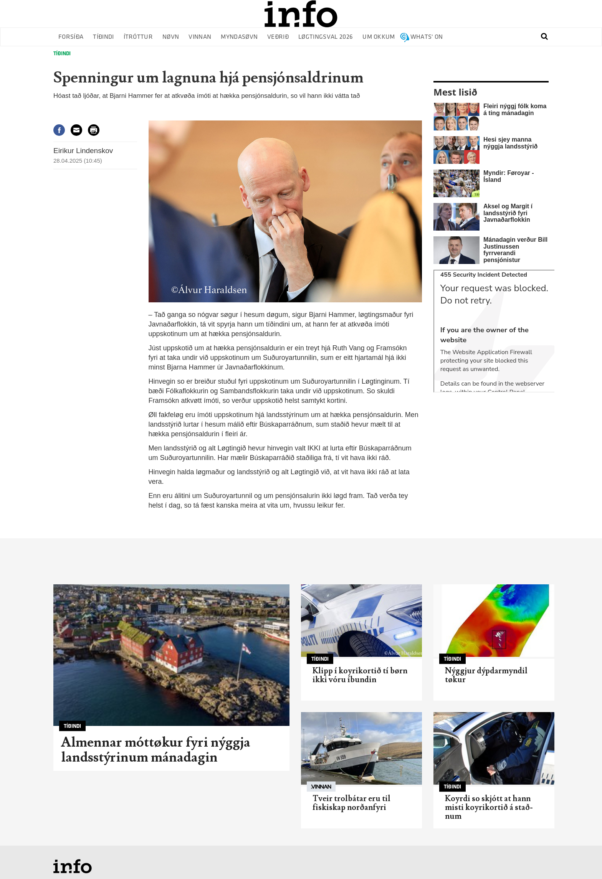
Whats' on (426, 37)
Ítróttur (138, 37)
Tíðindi (103, 37)
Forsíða (70, 37)
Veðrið (278, 37)
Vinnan (200, 37)
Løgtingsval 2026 (325, 37)
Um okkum (378, 37)
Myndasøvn (239, 37)
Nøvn (170, 37)
